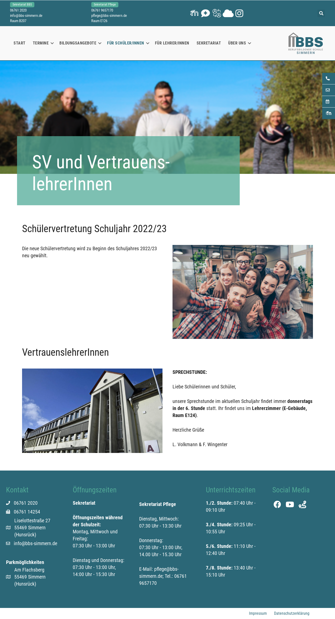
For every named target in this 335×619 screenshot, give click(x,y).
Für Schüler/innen (125, 43)
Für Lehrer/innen (172, 43)
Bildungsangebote (77, 43)
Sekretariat (209, 43)
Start (20, 43)
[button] (194, 13)
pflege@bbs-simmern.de (109, 15)
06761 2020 (18, 10)
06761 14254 (27, 512)
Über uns (237, 43)
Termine (41, 43)
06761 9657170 (102, 10)
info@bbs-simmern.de (26, 15)
